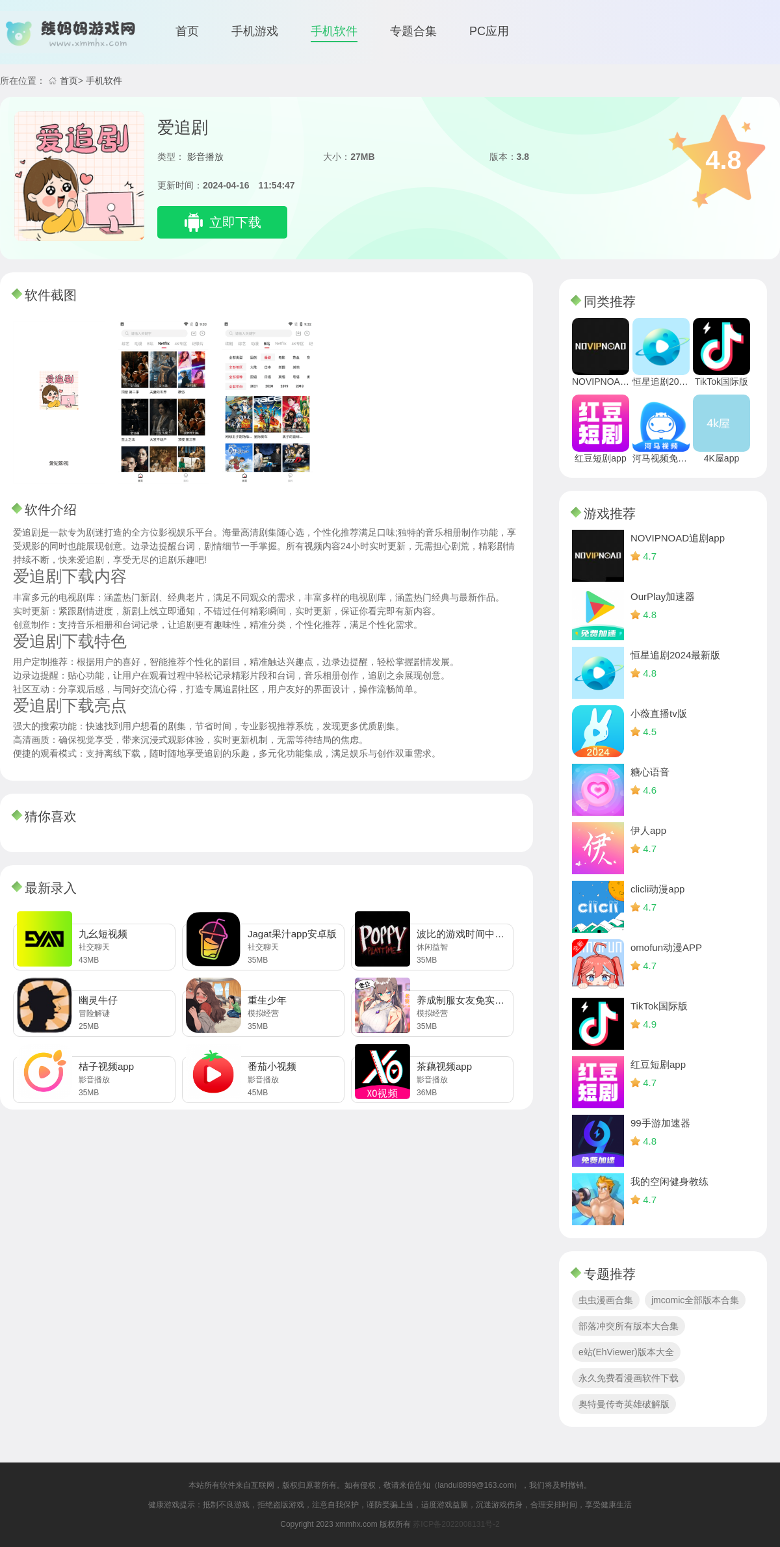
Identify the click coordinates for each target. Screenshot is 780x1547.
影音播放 (205, 156)
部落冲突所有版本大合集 (628, 1326)
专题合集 (413, 31)
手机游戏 (254, 31)
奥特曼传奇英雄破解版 (624, 1404)
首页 (187, 31)
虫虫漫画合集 (605, 1300)
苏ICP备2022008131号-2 (456, 1524)
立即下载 (235, 222)
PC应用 (489, 31)
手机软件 (334, 31)
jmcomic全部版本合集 (695, 1300)
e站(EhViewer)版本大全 (626, 1352)
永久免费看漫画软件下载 (628, 1378)
